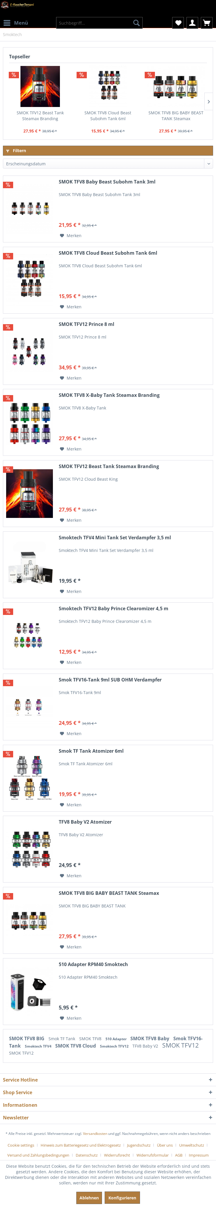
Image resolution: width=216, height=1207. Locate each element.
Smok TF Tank (62, 1038)
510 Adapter (116, 1038)
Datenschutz (87, 1155)
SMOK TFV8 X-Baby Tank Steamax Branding (109, 395)
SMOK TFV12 (180, 1045)
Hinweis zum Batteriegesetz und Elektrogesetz (81, 1145)
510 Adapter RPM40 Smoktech (93, 964)
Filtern (16, 150)
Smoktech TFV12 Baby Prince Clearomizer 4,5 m (113, 609)
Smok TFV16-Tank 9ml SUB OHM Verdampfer (110, 680)
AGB (178, 1155)
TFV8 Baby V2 (145, 1046)
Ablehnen (89, 1198)
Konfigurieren (122, 1198)
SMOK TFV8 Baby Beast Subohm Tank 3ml (107, 182)
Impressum (199, 1155)
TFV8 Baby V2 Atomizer (85, 822)
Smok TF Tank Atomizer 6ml (91, 751)
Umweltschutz (191, 1145)
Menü (16, 22)
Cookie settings (21, 1145)
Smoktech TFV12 (114, 1046)
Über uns (165, 1145)
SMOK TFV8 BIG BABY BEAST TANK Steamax (175, 115)
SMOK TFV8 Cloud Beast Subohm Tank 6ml (107, 115)
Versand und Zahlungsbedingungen (38, 1155)
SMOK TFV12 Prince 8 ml (86, 324)
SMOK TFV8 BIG (27, 1038)
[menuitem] (15, 19)
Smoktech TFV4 (38, 1046)
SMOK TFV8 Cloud (76, 1046)
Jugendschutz (139, 1145)
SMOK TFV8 (91, 1038)
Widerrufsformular (152, 1155)
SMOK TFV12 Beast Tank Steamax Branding (40, 115)
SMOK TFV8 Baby (150, 1038)
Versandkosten (95, 1133)
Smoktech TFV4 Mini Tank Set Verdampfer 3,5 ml (115, 538)
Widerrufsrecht (117, 1155)
